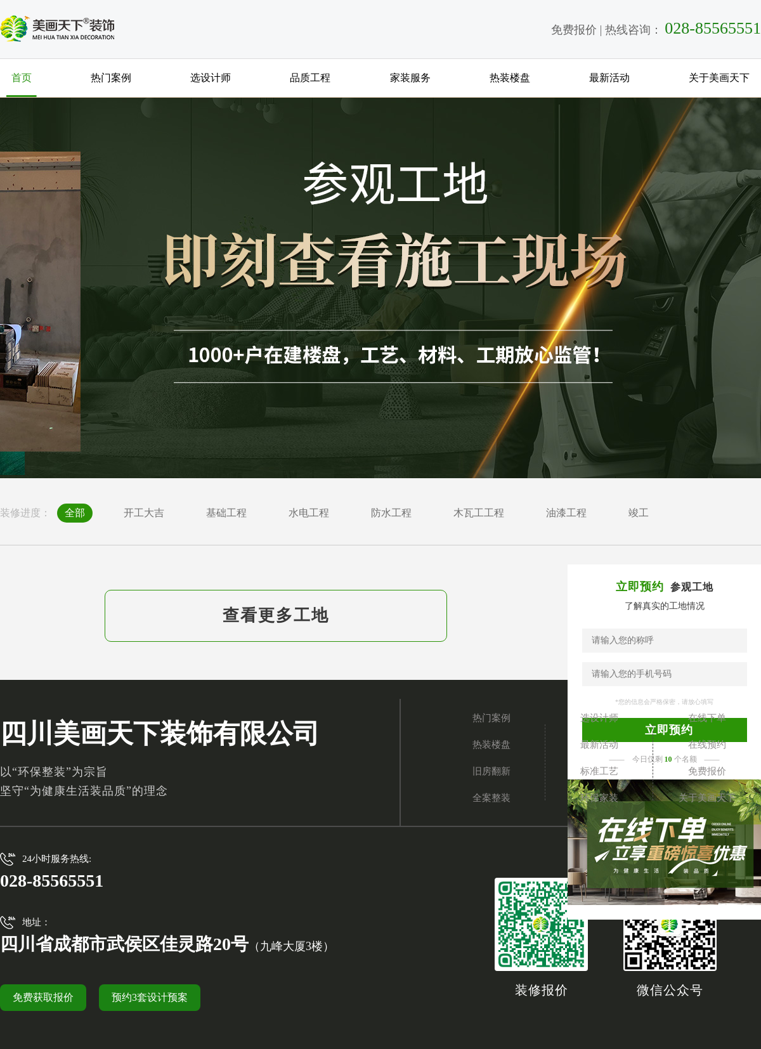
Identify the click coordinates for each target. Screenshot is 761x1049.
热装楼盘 (510, 77)
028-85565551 (713, 28)
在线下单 (707, 718)
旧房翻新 (491, 771)
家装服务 (410, 77)
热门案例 (111, 77)
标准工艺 (599, 771)
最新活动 (609, 77)
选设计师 (210, 77)
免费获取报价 (43, 997)
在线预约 (707, 745)
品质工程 (310, 77)
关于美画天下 (719, 77)
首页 (21, 77)
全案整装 (491, 798)
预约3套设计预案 (150, 997)
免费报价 (574, 29)
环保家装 (599, 798)
